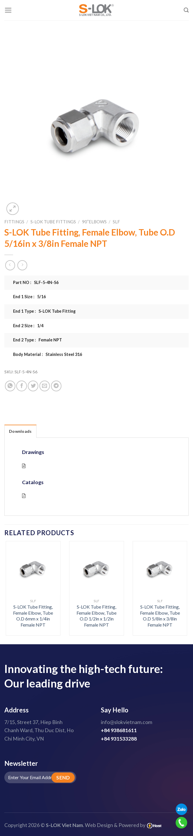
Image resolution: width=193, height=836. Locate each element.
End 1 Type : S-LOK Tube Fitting (44, 311)
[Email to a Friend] (44, 386)
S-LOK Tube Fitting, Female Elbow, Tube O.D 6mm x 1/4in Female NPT (33, 615)
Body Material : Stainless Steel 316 (47, 354)
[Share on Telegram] (56, 386)
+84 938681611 (119, 730)
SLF (116, 221)
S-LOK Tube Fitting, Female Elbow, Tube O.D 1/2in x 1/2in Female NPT (96, 615)
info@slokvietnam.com (126, 722)
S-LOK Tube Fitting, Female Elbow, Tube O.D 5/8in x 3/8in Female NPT (160, 615)
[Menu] (8, 10)
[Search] (186, 10)
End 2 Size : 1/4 (28, 325)
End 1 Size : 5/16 (29, 296)
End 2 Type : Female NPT (37, 339)
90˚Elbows (94, 221)
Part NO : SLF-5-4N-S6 (36, 282)
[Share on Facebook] (21, 386)
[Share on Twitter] (33, 386)
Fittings (14, 221)
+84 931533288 (119, 739)
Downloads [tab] (20, 431)
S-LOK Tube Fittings (53, 221)
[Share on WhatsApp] (10, 386)
